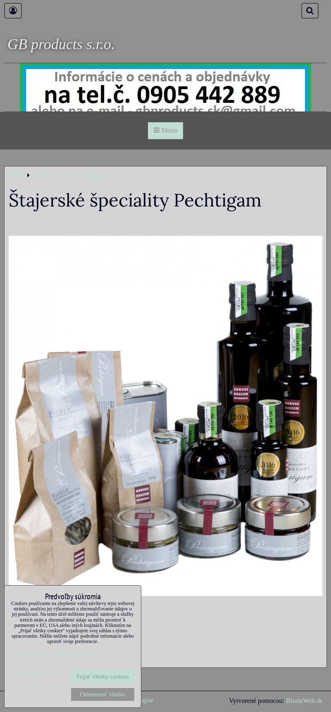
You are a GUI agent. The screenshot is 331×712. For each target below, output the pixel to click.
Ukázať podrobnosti (35, 672)
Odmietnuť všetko (102, 694)
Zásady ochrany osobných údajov (52, 654)
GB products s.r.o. (61, 44)
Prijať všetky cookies (102, 676)
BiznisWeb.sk (304, 700)
